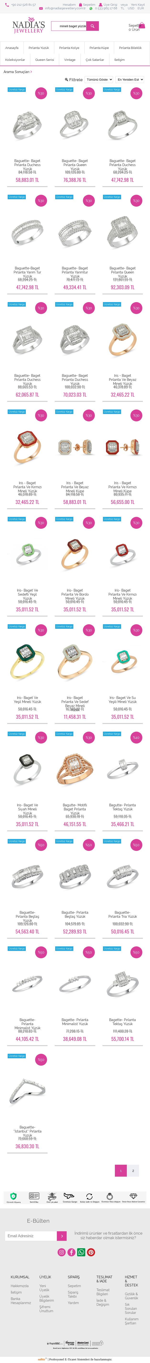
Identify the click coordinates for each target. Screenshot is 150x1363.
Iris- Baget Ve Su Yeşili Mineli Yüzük (123, 700)
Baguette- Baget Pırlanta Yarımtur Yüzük (75, 272)
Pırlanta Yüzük (39, 48)
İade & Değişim (102, 1302)
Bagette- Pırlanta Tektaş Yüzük (122, 1022)
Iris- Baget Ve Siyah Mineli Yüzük (27, 809)
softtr (42, 1359)
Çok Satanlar (95, 60)
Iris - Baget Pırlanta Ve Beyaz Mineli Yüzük (122, 379)
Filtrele (74, 79)
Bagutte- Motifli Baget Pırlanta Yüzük (75, 809)
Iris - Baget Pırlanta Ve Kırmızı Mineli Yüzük (27, 487)
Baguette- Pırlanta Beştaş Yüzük (27, 916)
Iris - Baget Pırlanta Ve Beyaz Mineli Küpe (75, 487)
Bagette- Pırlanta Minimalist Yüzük (75, 1022)
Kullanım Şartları (132, 1321)
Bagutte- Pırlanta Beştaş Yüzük (75, 914)
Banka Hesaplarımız (20, 1301)
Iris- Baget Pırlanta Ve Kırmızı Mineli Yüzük (122, 594)
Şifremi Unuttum (46, 1309)
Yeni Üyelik (44, 1288)
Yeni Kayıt (138, 4)
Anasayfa (11, 48)
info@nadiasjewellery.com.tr (62, 8)
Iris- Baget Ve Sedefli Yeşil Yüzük (27, 594)
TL (122, 8)
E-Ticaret (70, 1359)
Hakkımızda (20, 1286)
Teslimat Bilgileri (103, 1292)
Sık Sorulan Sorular (131, 1308)
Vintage (69, 60)
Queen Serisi (44, 60)
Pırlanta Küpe (99, 48)
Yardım (73, 1303)
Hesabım (69, 4)
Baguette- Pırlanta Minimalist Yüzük (27, 1024)
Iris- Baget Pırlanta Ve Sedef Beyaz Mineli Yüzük (75, 704)
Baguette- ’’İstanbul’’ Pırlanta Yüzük (27, 1131)
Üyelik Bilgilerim (46, 1298)
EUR (141, 8)
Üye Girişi (108, 4)
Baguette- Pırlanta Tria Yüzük (122, 914)
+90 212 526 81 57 (20, 5)
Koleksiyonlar (15, 60)
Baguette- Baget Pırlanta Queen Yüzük (75, 165)
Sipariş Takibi (73, 1294)
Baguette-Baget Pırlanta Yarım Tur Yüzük (27, 272)
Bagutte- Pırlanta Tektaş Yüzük (122, 807)
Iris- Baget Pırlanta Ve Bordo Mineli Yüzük (75, 594)
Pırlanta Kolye (69, 48)
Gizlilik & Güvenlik (131, 1296)
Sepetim (87, 4)
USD (131, 8)
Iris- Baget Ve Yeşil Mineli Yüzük (27, 700)
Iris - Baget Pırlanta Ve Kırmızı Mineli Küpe (122, 487)
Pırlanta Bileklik (130, 48)
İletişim (119, 60)
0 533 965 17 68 (103, 8)
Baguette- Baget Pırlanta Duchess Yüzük (27, 165)
